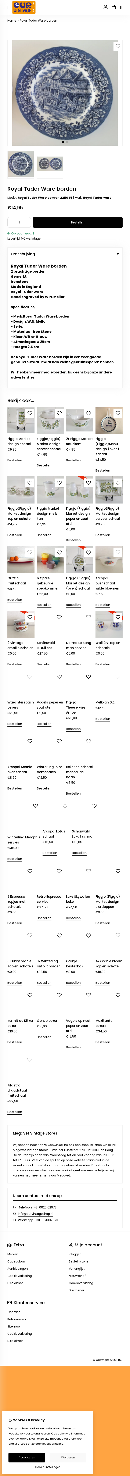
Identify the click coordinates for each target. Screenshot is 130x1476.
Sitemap (13, 1199)
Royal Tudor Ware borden (38, 20)
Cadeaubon (16, 1134)
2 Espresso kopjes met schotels (16, 774)
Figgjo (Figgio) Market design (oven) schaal (78, 456)
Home (11, 20)
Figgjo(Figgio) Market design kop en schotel (19, 386)
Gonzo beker (47, 893)
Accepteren (27, 1457)
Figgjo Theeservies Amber (76, 580)
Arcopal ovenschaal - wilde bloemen (107, 456)
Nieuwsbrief (77, 1148)
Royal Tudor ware (97, 198)
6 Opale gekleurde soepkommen (48, 456)
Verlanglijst (77, 1141)
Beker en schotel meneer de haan (79, 644)
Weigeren (68, 1457)
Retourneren (16, 1192)
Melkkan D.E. (105, 575)
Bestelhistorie (79, 1134)
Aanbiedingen (17, 1141)
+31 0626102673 (45, 1080)
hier (62, 1444)
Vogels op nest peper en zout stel (78, 898)
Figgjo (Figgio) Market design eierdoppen (107, 774)
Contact (13, 1185)
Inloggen (75, 1127)
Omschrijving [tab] (65, 254)
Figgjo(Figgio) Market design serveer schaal (49, 316)
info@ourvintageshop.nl (35, 1086)
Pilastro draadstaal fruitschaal (17, 963)
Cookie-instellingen (47, 1467)
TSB (120, 1232)
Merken (12, 1127)
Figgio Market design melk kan (48, 386)
